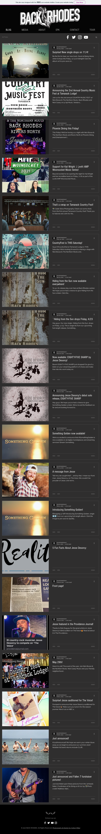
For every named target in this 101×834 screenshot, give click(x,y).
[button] (96, 37)
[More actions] (95, 47)
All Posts (5, 37)
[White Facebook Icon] (67, 37)
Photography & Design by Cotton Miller (66, 828)
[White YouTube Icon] (85, 37)
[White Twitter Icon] (73, 37)
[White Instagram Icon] (79, 37)
